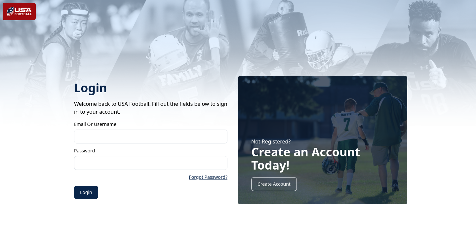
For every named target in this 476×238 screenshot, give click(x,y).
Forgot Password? (208, 177)
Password (84, 150)
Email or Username (95, 124)
